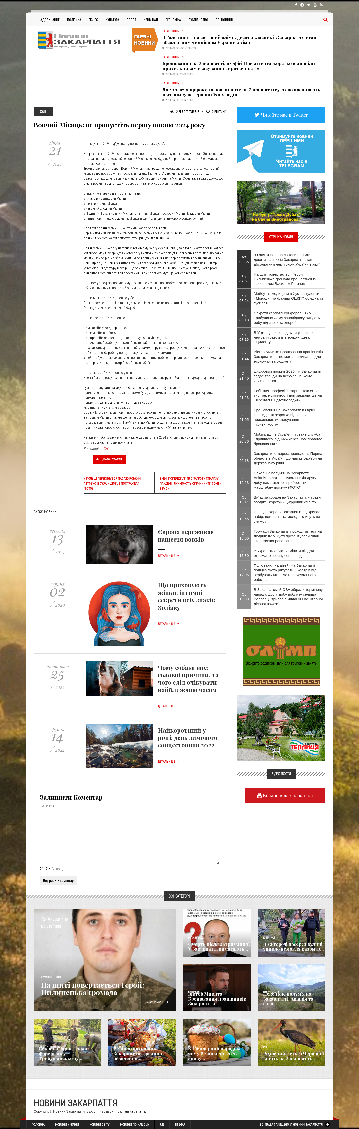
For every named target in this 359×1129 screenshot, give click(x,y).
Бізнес (93, 19)
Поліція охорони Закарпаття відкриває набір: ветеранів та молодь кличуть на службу (287, 516)
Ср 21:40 (244, 375)
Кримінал (151, 19)
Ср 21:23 (244, 395)
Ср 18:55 (244, 516)
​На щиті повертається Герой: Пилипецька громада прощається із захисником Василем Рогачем (285, 279)
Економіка (173, 19)
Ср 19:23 (244, 480)
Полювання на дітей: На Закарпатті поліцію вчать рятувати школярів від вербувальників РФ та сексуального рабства (285, 572)
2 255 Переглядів (184, 111)
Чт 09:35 (244, 259)
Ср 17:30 (244, 553)
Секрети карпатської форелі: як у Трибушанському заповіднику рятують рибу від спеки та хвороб (287, 318)
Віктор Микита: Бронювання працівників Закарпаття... (217, 999)
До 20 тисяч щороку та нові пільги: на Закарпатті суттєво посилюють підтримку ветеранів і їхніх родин (241, 92)
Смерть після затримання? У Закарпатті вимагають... (219, 946)
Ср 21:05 (244, 417)
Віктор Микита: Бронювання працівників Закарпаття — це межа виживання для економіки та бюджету (288, 356)
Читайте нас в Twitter (284, 114)
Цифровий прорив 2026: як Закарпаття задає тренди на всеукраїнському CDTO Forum (287, 376)
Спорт (131, 19)
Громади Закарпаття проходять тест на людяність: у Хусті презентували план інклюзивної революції (288, 536)
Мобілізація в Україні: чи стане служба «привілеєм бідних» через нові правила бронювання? (288, 439)
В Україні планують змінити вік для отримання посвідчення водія (284, 553)
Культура (112, 19)
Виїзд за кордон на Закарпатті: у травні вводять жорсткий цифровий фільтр (288, 499)
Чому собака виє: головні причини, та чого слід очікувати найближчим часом (188, 678)
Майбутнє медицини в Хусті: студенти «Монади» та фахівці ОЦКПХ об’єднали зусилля (288, 298)
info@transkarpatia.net (130, 1111)
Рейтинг (216, 111)
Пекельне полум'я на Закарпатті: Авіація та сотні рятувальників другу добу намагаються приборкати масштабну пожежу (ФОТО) (285, 480)
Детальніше (168, 556)
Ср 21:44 (244, 356)
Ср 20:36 (244, 438)
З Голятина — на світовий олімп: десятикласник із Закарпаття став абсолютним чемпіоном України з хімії (239, 39)
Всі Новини (224, 19)
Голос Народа (196, 937)
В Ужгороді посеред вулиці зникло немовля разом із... (293, 946)
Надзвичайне (49, 19)
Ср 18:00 (244, 535)
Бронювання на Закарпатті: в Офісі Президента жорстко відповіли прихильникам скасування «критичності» (238, 65)
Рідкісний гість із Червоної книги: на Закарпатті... (293, 1056)
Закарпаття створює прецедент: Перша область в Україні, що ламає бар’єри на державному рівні (288, 458)
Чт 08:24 (244, 298)
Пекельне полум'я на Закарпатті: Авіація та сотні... (288, 999)
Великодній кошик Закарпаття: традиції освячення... (137, 1054)
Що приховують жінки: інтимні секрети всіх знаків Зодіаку (186, 596)
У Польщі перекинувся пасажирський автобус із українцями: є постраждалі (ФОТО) (112, 483)
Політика (74, 19)
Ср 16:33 (244, 596)
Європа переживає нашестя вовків (186, 535)
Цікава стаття (109, 459)
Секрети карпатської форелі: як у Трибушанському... (63, 1054)
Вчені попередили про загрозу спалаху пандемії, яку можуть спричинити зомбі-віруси (190, 483)
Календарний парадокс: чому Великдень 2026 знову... (215, 1054)
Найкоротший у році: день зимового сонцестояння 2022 (187, 737)
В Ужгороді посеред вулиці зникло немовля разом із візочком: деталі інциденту (283, 337)
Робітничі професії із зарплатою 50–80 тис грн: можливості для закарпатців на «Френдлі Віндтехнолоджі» (288, 395)
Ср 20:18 (244, 458)
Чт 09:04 (244, 278)
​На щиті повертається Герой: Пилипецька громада (95, 988)
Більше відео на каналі (287, 795)
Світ (107, 449)
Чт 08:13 (244, 317)
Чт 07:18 (244, 337)
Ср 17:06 (244, 572)
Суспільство (198, 19)
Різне (266, 1047)
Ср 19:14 (244, 499)
